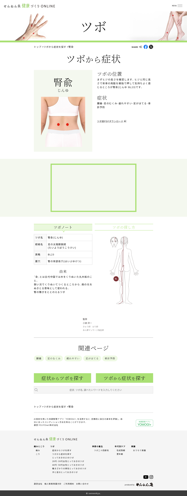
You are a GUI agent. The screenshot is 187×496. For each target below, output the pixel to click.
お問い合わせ (82, 483)
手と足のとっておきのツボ (65, 472)
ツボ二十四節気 (101, 450)
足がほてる (92, 358)
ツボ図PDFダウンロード (110, 121)
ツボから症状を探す (56, 47)
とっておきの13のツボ (63, 457)
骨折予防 (110, 358)
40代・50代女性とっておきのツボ (68, 464)
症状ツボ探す (62, 378)
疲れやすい (73, 358)
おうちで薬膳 (139, 450)
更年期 (120, 453)
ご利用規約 (68, 483)
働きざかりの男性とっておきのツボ (69, 468)
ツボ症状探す (124, 378)
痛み (38, 450)
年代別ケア (120, 446)
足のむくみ (54, 358)
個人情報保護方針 (53, 483)
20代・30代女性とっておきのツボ (68, 461)
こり (38, 453)
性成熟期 (121, 450)
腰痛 (39, 358)
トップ (38, 47)
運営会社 (38, 483)
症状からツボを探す (62, 450)
